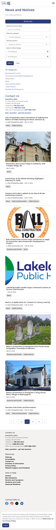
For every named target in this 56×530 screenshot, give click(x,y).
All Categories (11, 70)
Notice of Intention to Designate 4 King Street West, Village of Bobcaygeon (26, 394)
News (8, 125)
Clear (18, 63)
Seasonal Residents (13, 484)
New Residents (11, 478)
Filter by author (11, 41)
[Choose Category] (28, 37)
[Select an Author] (28, 44)
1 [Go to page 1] (16, 422)
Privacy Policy (10, 466)
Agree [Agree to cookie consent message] (5, 525)
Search (10, 63)
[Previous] (11, 421)
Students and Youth (13, 482)
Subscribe (28, 21)
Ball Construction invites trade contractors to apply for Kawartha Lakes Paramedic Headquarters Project (28, 241)
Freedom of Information (14, 463)
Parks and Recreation (19, 201)
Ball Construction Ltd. (15, 246)
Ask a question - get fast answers (18, 113)
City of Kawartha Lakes (15, 122)
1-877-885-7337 (30, 110)
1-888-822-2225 (19, 108)
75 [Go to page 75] (39, 422)
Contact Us (9, 461)
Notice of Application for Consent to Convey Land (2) (27, 302)
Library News (9, 79)
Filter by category (12, 33)
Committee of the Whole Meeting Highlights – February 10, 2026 (25, 180)
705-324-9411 (19, 105)
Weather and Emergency (14, 89)
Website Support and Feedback (17, 468)
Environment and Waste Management (19, 76)
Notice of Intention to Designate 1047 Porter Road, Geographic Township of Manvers (27, 348)
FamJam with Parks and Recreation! (20, 407)
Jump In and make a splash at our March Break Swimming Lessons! (25, 194)
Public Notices (17, 125)
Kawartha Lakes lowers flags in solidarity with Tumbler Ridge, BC (25, 165)
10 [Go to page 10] (33, 422)
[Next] (44, 421)
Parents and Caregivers (14, 480)
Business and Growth (14, 249)
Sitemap (8, 457)
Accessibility (10, 459)
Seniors (8, 476)
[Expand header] (53, 3)
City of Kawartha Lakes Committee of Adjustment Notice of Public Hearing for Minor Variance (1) (26, 119)
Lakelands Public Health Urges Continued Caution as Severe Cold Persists (28, 289)
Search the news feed (14, 26)
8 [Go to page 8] (21, 422)
